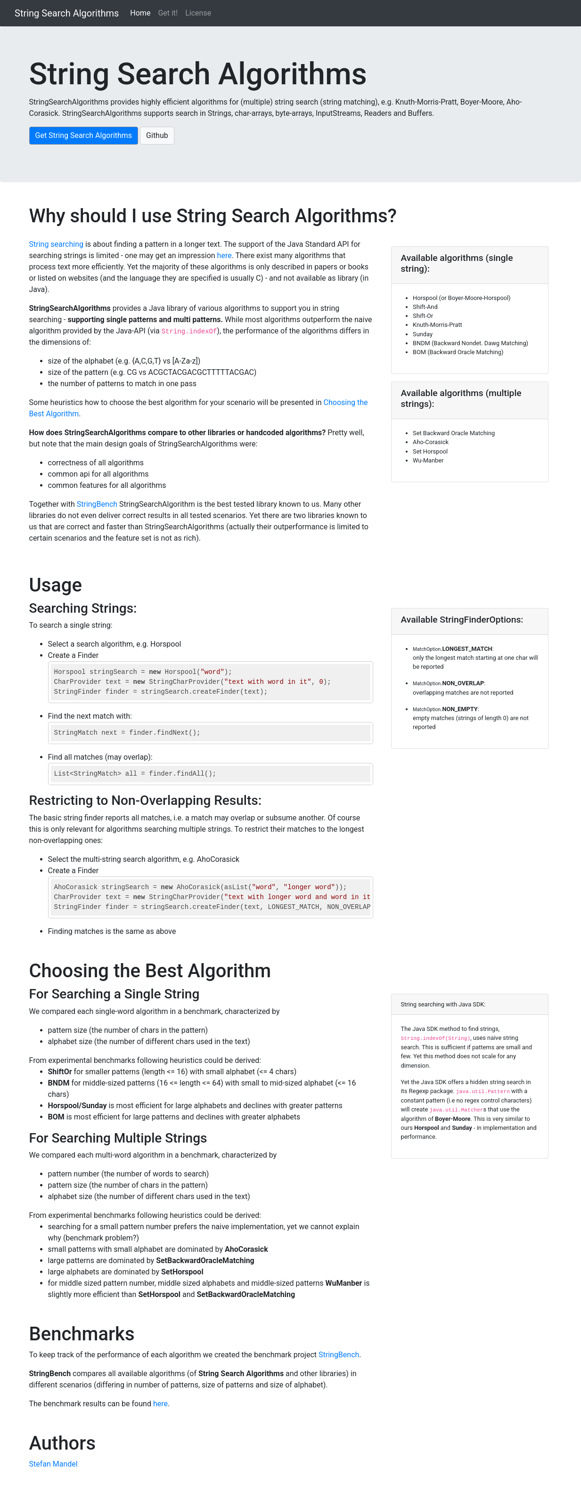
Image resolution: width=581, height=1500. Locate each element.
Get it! (168, 12)
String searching (56, 244)
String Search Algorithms (67, 13)
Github (157, 135)
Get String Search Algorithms (83, 135)
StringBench (97, 504)
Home (140, 12)
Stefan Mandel (53, 1463)
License (198, 12)
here (224, 255)
